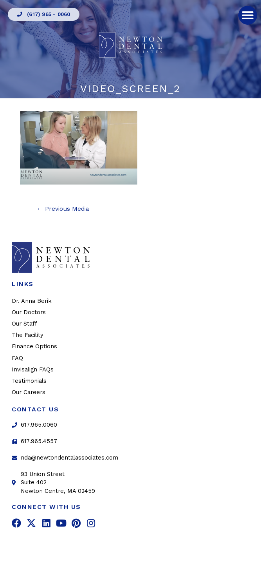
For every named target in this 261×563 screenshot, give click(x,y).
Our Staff (24, 323)
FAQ (17, 358)
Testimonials (29, 380)
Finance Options (34, 346)
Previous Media (63, 208)
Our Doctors (29, 312)
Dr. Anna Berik (32, 300)
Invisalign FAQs (33, 369)
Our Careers (28, 392)
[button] (43, 14)
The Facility (27, 335)
